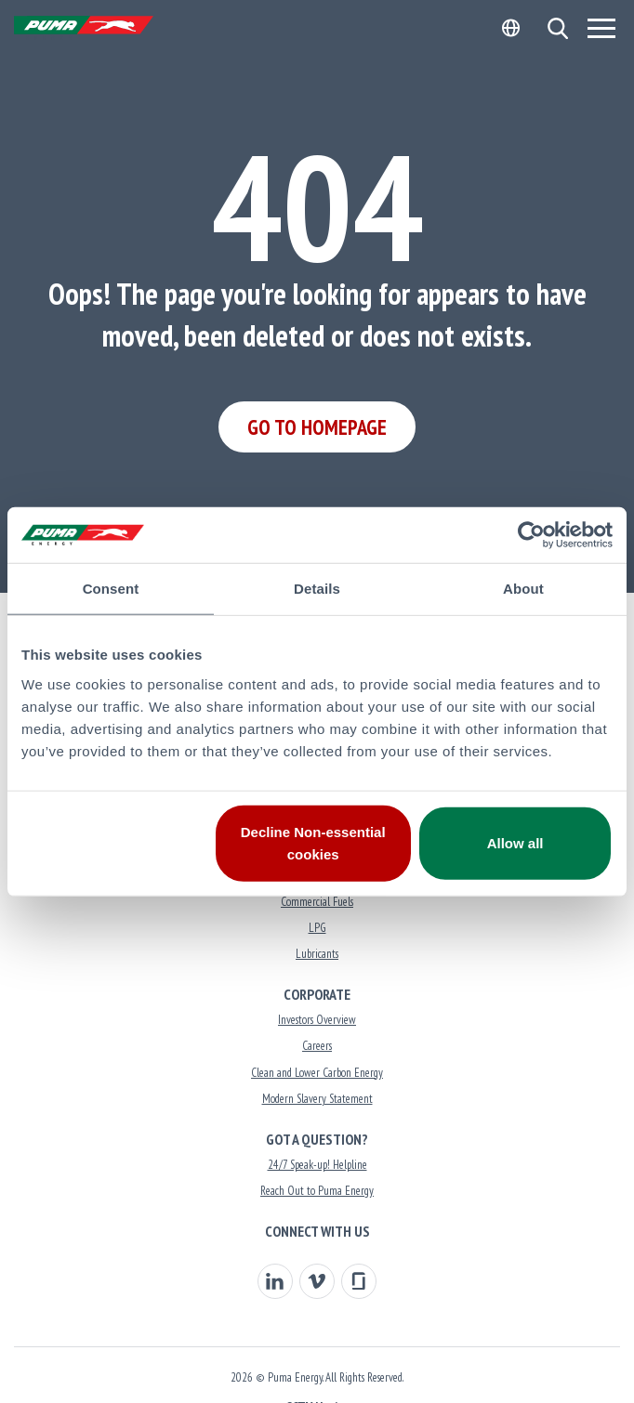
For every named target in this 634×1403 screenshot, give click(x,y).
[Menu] (601, 28)
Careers (317, 1046)
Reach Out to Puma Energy (317, 1191)
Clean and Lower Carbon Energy (317, 1073)
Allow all (515, 842)
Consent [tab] (111, 589)
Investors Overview (317, 1020)
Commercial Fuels (317, 902)
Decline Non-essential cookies (313, 842)
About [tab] (523, 589)
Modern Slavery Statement (317, 1099)
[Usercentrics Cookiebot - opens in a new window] (531, 535)
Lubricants (317, 954)
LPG (317, 928)
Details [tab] (317, 589)
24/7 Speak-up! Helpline (317, 1165)
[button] (557, 28)
